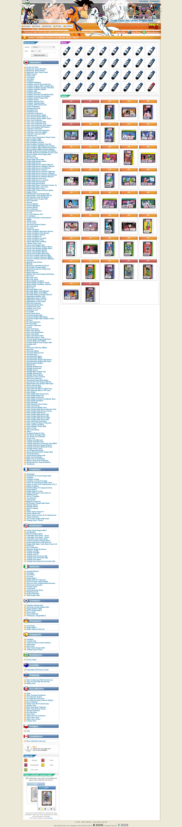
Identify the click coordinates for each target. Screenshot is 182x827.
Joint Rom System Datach (36, 224)
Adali (28, 693)
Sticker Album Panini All (35, 629)
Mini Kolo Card (32, 277)
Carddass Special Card (35, 101)
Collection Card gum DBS (36, 134)
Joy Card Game (32, 226)
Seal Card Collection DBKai (36, 348)
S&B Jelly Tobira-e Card (35, 337)
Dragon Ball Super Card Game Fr (38, 493)
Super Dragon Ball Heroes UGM (38, 418)
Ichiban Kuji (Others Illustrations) (38, 218)
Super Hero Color (32, 717)
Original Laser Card (33, 308)
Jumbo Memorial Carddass (36, 241)
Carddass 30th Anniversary (36, 105)
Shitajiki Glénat (32, 506)
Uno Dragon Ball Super (35, 450)
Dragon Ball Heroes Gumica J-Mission (40, 173)
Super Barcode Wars (34, 387)
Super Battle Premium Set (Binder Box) (40, 399)
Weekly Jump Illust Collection (37, 460)
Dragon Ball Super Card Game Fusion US (41, 544)
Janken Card (31, 221)
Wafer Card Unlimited (34, 457)
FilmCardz (30, 546)
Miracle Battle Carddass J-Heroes (38, 284)
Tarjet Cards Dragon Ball (35, 648)
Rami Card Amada (33, 330)
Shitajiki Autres (32, 370)
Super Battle (31, 392)
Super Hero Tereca (33, 719)
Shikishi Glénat (32, 505)
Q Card (29, 327)
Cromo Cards (31, 660)
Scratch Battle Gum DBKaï (36, 341)
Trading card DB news (34, 440)
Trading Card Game (33, 559)
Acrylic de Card (32, 67)
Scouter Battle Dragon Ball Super (38, 339)
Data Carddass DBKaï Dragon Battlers (40, 149)
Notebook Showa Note (34, 305)
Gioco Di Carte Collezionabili (37, 581)
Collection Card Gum (34, 129)
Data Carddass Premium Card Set (38, 144)
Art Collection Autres (34, 697)
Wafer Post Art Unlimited (35, 459)
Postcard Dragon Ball (34, 315)
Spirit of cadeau (32, 508)
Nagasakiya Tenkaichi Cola (36, 300)
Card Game (30, 77)
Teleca (28, 431)
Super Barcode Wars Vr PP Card (38, 390)
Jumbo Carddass (32, 229)
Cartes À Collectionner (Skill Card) (39, 482)
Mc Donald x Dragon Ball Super (38, 503)
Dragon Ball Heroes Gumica (36, 170)
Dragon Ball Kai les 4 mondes (37, 180)
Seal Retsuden (31, 354)
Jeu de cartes (31, 223)
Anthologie (30, 474)
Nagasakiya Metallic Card (35, 296)
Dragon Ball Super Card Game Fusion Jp (41, 185)
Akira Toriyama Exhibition (36, 695)
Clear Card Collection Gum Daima (38, 125)
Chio (28, 731)
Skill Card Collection (34, 378)
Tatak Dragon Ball (33, 595)
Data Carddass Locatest (35, 142)
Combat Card (31, 641)
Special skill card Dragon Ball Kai (38, 382)
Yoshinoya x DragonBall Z (36, 615)
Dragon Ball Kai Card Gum (36, 178)
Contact (69, 26)
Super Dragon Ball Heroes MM (37, 419)
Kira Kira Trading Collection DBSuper (40, 259)
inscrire (49, 818)
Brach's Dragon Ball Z (34, 534)
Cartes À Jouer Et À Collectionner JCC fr (41, 484)
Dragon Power (31, 192)
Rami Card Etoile (32, 334)
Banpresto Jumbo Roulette (36, 69)
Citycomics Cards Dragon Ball (37, 607)
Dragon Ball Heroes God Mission (38, 168)
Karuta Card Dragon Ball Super (37, 253)
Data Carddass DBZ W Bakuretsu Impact (41, 147)
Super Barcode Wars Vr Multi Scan (39, 389)
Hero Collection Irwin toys (36, 741)
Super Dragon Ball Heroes (36, 413)
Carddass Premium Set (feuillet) (38, 96)
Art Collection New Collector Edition (39, 700)
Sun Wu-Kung (31, 712)
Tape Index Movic (32, 430)
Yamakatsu (30, 464)
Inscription (144, 1)
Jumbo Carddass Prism (35, 240)
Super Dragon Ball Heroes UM (37, 414)
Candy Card (30, 76)
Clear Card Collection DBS (36, 122)
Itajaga (28, 219)
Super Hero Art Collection (36, 716)
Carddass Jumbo (32, 479)
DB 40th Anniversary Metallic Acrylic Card (42, 153)
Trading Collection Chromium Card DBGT (41, 443)
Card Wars (30, 79)
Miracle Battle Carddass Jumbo (38, 283)
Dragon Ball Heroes (33, 163)
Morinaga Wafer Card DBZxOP (37, 291)
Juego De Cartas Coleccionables (38, 643)
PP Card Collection (33, 322)
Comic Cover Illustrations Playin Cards (40, 137)
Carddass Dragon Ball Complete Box (40, 86)
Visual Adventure (32, 454)
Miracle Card (31, 286)
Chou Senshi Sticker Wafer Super (38, 118)
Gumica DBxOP (32, 204)
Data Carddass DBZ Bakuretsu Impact (40, 146)
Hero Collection (32, 209)
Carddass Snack (32, 99)
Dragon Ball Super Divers (35, 188)
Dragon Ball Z (31, 489)
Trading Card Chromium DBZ (37, 558)
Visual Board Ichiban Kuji (35, 455)
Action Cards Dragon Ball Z (36, 530)
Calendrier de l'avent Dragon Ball (38, 476)
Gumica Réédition (33, 206)
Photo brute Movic (33, 313)
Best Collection (32, 702)
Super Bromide (32, 402)
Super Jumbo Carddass (35, 424)
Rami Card (30, 646)
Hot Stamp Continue (34, 211)
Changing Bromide (33, 108)
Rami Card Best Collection (36, 707)
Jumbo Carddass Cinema (35, 235)
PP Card (29, 320)
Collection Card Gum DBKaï (36, 132)
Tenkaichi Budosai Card (35, 433)
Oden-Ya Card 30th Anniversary (38, 681)
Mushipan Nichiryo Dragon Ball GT (39, 294)
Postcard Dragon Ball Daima (36, 317)
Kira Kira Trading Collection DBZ (38, 255)
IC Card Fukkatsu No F (34, 214)
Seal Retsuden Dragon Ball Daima (39, 359)
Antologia (30, 573)
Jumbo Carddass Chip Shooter (37, 233)
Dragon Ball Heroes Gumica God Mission (41, 175)
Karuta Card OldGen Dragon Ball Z (39, 247)
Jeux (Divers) (31, 498)
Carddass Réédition (33, 82)
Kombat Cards (31, 587)
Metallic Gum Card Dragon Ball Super (40, 274)
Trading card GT (32, 554)
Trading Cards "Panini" (35, 520)
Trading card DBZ (33, 552)
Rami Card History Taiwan (36, 709)
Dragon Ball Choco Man (35, 159)
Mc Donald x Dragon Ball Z (36, 267)
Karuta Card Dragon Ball (35, 245)
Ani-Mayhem (31, 532)
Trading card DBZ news (35, 442)
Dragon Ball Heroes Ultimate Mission (40, 176)
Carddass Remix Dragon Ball (37, 98)
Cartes (37, 26)
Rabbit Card (30, 683)
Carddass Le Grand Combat (36, 481)
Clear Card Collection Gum (36, 123)
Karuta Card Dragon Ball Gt (36, 250)
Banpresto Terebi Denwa (35, 70)
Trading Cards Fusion (34, 649)
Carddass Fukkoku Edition (36, 89)
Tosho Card (30, 438)
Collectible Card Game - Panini (37, 537)
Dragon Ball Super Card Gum (37, 187)
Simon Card (30, 612)
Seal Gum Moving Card (35, 353)
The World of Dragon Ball (35, 435)
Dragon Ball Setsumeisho (35, 182)
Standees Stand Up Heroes (36, 549)
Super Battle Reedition (34, 401)
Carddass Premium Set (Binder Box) (39, 94)
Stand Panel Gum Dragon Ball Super (39, 383)
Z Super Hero (31, 721)
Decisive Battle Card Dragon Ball (38, 154)
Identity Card (31, 705)
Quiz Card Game (32, 329)
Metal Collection (32, 272)
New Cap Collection (33, 303)
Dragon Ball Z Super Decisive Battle (39, 190)
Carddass (30, 81)
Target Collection (32, 517)
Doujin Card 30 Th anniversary (37, 704)
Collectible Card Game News (37, 539)
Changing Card (32, 110)
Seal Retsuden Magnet (34, 363)
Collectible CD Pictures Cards (37, 670)
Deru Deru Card (32, 158)
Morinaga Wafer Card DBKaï (36, 293)
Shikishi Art (30, 365)
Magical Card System (34, 262)
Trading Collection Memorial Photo (39, 447)
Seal (28, 346)
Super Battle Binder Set (35, 395)
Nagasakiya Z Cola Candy (36, 301)
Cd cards (29, 576)
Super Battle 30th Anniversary (37, 394)
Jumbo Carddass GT (34, 236)
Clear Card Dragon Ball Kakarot (38, 127)
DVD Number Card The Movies (37, 197)
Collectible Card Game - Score (37, 535)
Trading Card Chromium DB (36, 556)
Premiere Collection (33, 325)
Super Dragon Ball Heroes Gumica (39, 411)
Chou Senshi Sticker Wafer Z (37, 117)
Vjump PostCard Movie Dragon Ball (39, 452)
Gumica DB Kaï (32, 207)
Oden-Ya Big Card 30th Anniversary (39, 680)
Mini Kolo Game (32, 279)
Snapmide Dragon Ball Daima (37, 380)
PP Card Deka (31, 324)
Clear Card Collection (34, 120)
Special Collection (33, 710)
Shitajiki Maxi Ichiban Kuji (36, 371)
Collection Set (31, 135)
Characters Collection (34, 113)
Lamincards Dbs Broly (34, 590)
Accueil (27, 26)
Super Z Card (31, 428)
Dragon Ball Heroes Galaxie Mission (39, 164)
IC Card (29, 212)
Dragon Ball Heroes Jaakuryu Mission (40, 166)
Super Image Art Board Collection (38, 423)
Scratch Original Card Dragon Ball (39, 342)
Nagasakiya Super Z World (36, 298)
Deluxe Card (31, 156)
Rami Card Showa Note (35, 336)
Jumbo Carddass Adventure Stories (39, 231)
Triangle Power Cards (34, 448)
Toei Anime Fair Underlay (35, 436)
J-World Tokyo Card (33, 243)
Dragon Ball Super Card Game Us (38, 542)
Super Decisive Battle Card (36, 407)
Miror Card (30, 288)
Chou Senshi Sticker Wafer (36, 115)
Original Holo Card (33, 306)
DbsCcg (48, 26)
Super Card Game (33, 406)
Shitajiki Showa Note (34, 373)
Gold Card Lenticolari (34, 585)
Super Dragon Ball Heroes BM (37, 416)
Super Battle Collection (35, 397)
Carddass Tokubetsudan (35, 103)
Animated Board (32, 571)
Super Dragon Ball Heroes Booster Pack (41, 409)
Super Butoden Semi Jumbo (36, 404)
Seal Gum (30, 349)
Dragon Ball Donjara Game (36, 161)
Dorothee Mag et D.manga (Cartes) (39, 488)
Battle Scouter (31, 74)
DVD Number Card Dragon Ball (37, 194)
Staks (28, 510)
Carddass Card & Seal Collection (38, 84)
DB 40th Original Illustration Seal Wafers (41, 151)
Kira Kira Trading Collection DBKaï (39, 257)
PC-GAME (30, 312)
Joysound (30, 228)
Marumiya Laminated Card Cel (37, 265)
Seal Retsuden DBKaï (34, 358)
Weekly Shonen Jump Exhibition (38, 462)
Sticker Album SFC (33, 513)
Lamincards (30, 500)
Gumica (29, 202)
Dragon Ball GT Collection (36, 580)
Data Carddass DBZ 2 (34, 141)
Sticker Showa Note (33, 385)
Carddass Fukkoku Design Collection (40, 88)
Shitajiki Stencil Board (34, 375)
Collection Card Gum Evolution (38, 130)
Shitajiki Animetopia (33, 368)
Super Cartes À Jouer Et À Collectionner (41, 515)
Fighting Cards (32, 494)
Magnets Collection (33, 501)
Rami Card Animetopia (34, 332)
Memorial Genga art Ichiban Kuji (38, 269)
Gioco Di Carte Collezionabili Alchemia (40, 583)
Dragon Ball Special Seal (35, 183)
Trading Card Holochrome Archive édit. (40, 561)
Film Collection (32, 200)
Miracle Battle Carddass (35, 281)
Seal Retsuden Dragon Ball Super (38, 361)
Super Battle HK (32, 614)
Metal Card (30, 271)
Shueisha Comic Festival (35, 377)
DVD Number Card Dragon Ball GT (39, 195)
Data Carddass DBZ (33, 139)
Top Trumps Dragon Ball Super (37, 518)
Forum (58, 26)
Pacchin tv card (32, 310)
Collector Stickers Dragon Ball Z (38, 540)
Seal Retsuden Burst (34, 356)
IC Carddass (31, 216)
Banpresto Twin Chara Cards (37, 72)
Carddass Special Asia (34, 605)
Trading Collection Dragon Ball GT (39, 445)
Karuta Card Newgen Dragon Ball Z (39, 248)
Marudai (29, 264)
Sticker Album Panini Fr (35, 512)
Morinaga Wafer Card (34, 289)
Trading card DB (32, 551)
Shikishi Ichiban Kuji (34, 366)
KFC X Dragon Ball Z (34, 610)
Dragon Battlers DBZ (34, 609)
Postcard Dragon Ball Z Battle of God (40, 318)
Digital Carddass (32, 486)
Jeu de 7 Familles (32, 496)
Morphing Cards (32, 592)
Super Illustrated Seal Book (36, 421)
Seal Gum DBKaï (32, 351)
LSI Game (30, 260)
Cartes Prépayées (33, 106)
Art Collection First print (35, 698)
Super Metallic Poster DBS (36, 426)
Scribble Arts (31, 344)
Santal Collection (32, 593)
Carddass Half (31, 91)
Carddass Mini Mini (33, 93)
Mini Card (30, 276)
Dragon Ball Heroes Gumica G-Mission (40, 171)
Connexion (154, 1)
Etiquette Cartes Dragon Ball (37, 199)
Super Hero (30, 714)
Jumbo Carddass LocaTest (36, 238)
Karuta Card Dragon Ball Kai (36, 252)
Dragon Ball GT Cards (34, 491)
